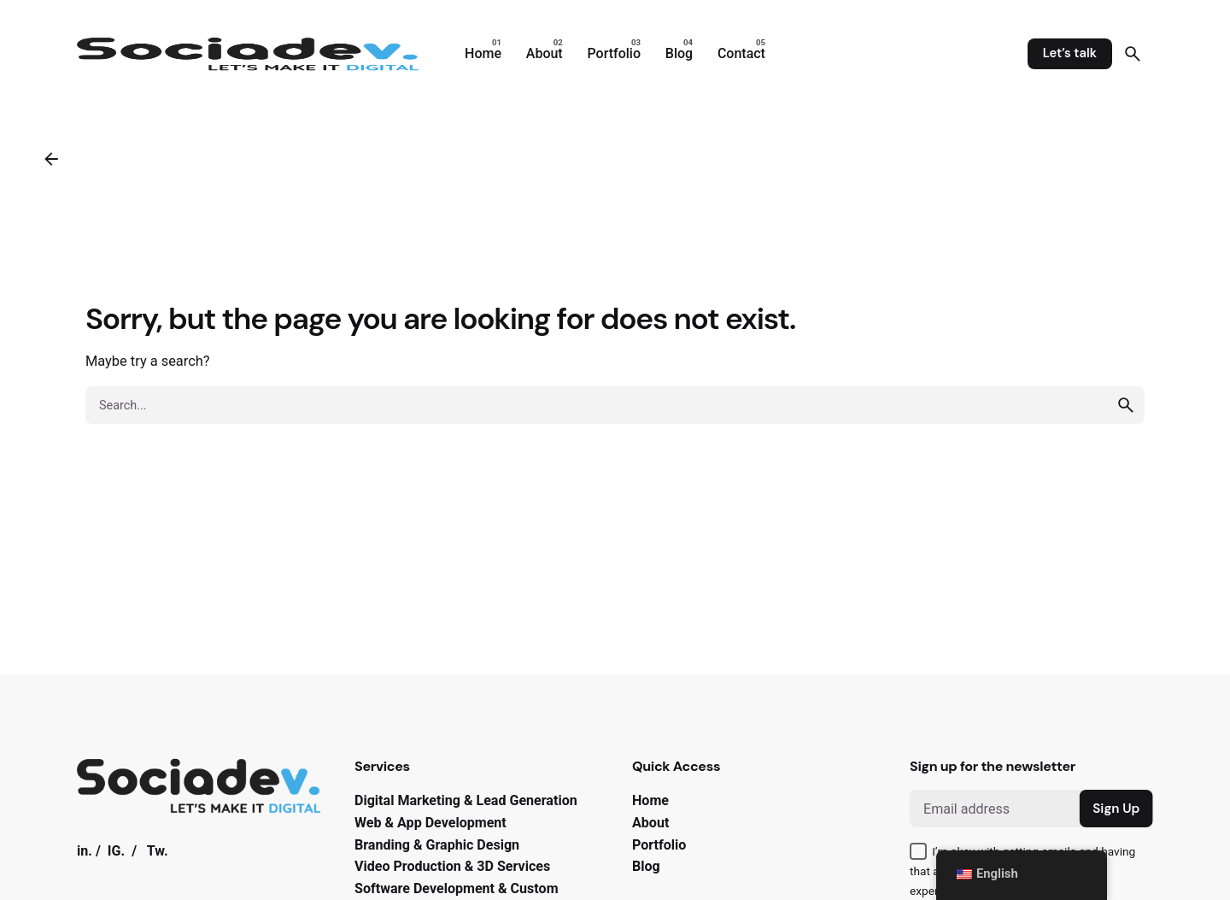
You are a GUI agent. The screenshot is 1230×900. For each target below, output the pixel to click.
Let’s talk (1070, 53)
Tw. (157, 851)
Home (650, 800)
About (650, 823)
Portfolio (659, 845)
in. (84, 851)
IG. (116, 851)
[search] (1126, 405)
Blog (646, 866)
